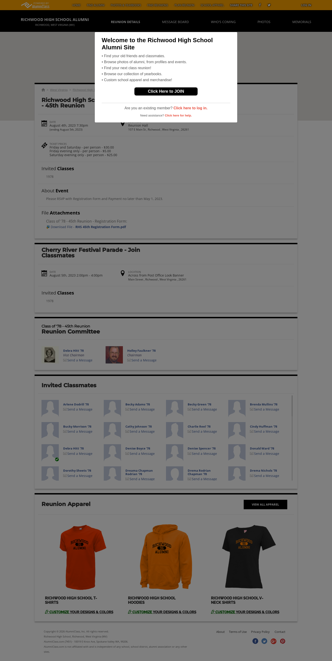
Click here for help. (178, 115)
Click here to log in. (190, 108)
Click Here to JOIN (166, 91)
